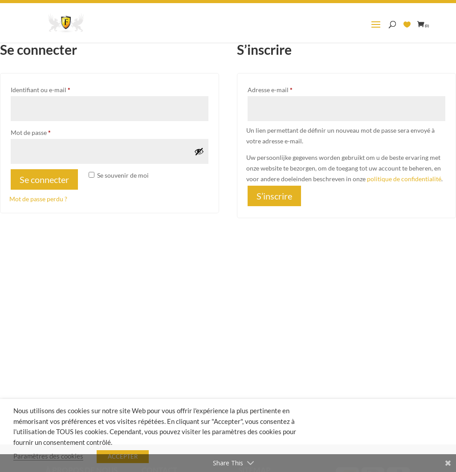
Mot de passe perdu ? (38, 199)
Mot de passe (46, 131)
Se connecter (44, 179)
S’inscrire (274, 196)
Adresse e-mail (286, 89)
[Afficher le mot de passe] (199, 151)
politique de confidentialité (404, 179)
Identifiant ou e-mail (56, 89)
